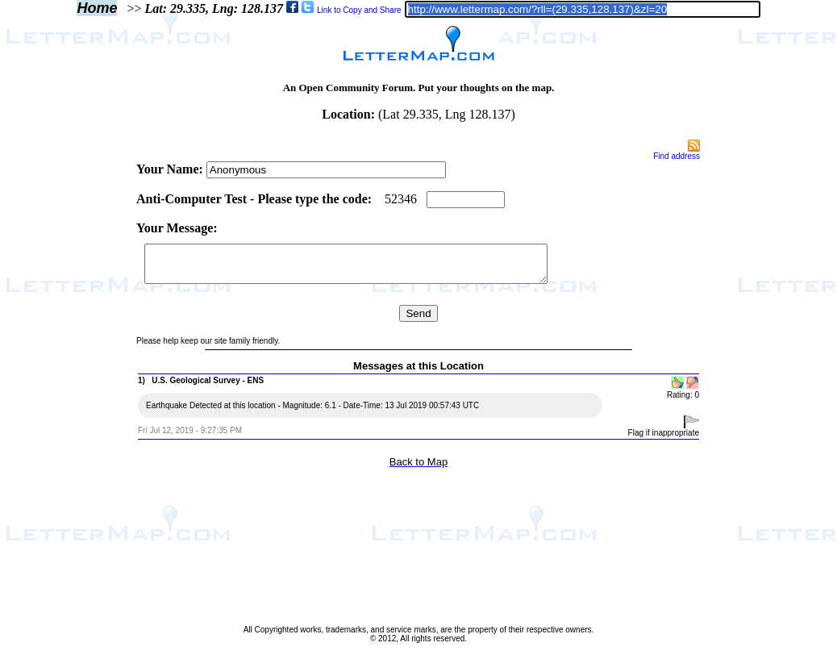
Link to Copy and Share (359, 10)
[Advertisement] (66, 381)
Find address (676, 156)
